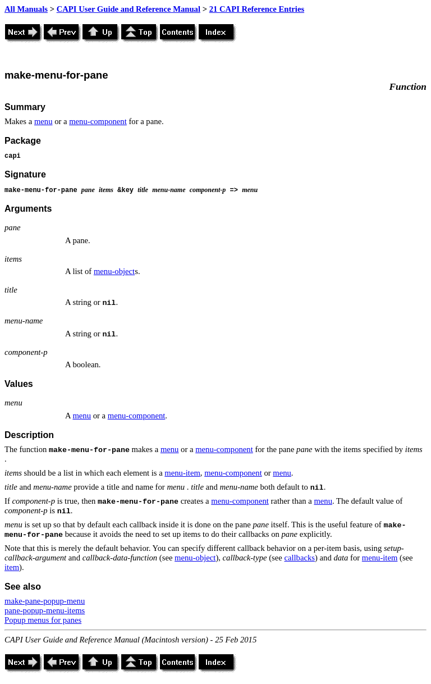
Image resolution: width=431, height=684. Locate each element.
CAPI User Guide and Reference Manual (128, 8)
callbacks (299, 557)
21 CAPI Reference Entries (256, 8)
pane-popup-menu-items (44, 610)
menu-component (98, 121)
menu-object (114, 271)
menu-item (182, 472)
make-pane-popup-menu (44, 600)
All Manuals (26, 8)
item (11, 567)
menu (43, 121)
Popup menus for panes (42, 619)
